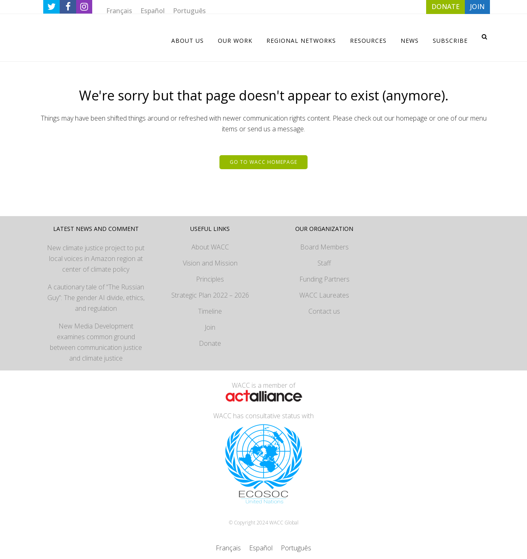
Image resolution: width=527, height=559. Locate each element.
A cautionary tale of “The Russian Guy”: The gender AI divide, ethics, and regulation (96, 297)
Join (210, 327)
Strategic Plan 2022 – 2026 (210, 295)
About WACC (210, 247)
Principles (210, 279)
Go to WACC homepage (263, 161)
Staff (324, 263)
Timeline (210, 311)
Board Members (324, 247)
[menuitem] (119, 10)
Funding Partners (324, 279)
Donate (210, 343)
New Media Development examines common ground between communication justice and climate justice (96, 342)
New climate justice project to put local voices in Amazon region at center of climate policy (96, 258)
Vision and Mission (210, 263)
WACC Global (283, 522)
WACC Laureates (324, 295)
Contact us (324, 311)
